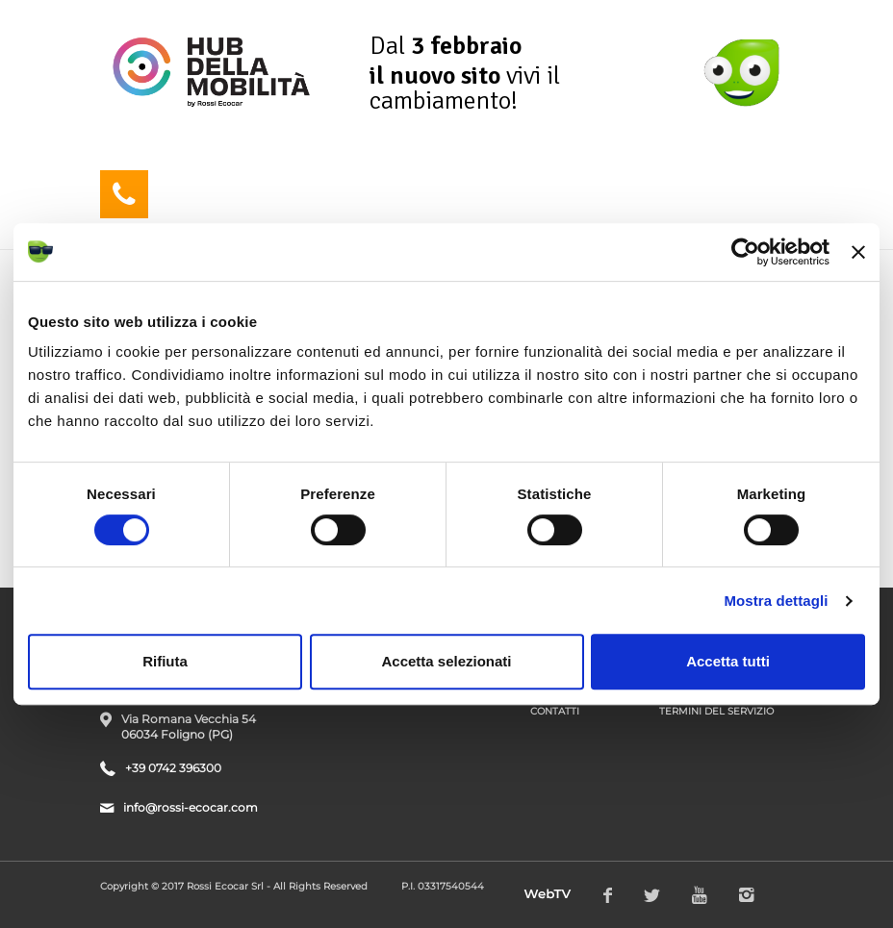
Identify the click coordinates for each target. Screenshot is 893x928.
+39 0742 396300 (173, 768)
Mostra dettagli (776, 600)
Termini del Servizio (716, 711)
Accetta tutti (728, 661)
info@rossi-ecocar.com (190, 807)
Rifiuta (165, 661)
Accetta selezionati (446, 661)
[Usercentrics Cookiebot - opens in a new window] (745, 252)
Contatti (554, 711)
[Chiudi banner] (858, 252)
